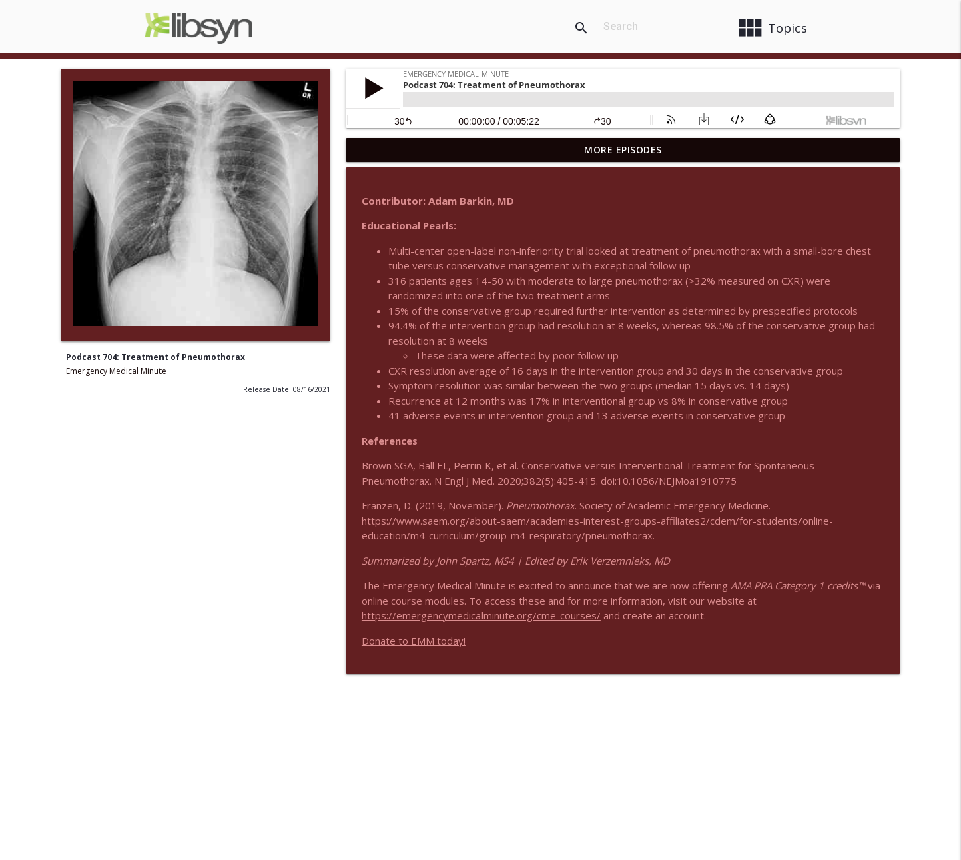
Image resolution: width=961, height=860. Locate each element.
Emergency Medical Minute (116, 371)
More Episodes (623, 149)
